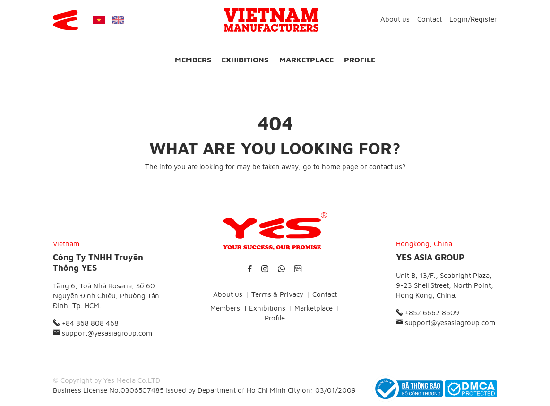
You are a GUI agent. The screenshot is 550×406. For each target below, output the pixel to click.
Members (193, 59)
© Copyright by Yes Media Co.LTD (106, 380)
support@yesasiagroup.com (102, 333)
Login (458, 19)
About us (395, 19)
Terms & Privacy (277, 294)
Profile (359, 59)
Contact (429, 19)
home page (340, 167)
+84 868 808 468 (86, 323)
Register (484, 19)
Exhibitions (245, 59)
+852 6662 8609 (427, 313)
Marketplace (306, 59)
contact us (385, 167)
